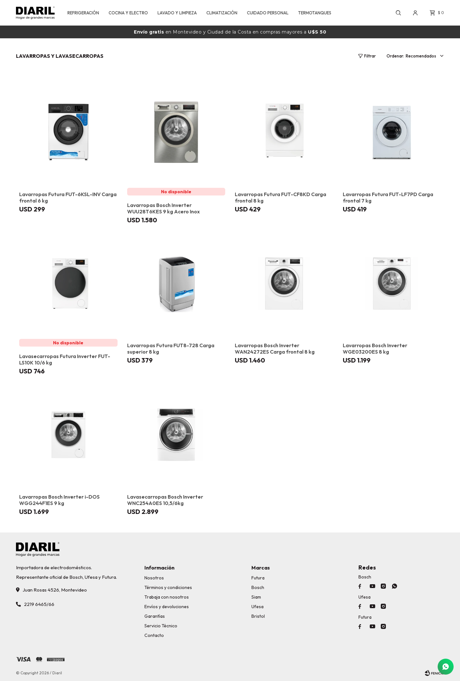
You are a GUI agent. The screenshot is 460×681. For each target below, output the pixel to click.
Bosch (257, 587)
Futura (257, 578)
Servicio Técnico (160, 626)
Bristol (258, 616)
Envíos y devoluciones (166, 606)
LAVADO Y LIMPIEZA (177, 12)
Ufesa (257, 606)
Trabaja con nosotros (166, 597)
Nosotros (154, 578)
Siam (256, 597)
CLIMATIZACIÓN (221, 12)
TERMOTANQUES (314, 12)
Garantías (154, 616)
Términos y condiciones (168, 587)
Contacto (154, 635)
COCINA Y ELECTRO (128, 12)
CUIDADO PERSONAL (267, 12)
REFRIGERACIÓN (83, 12)
